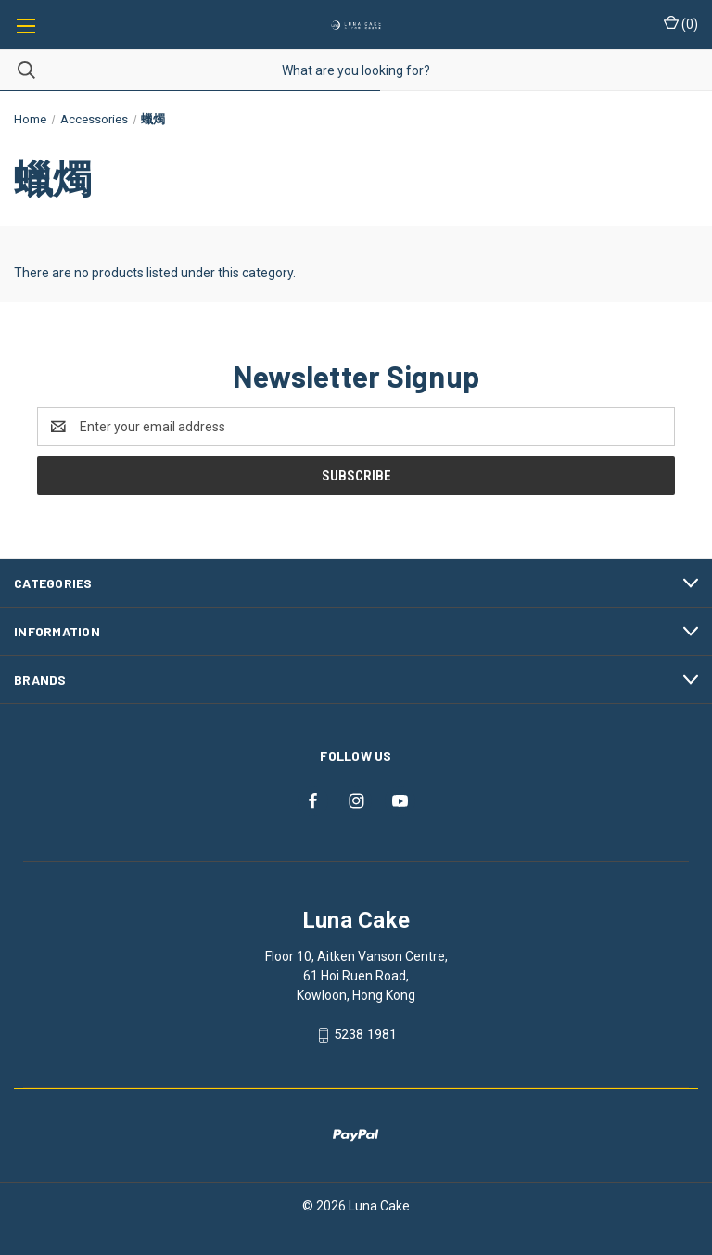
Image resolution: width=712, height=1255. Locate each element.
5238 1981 (365, 1034)
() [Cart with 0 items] (681, 23)
